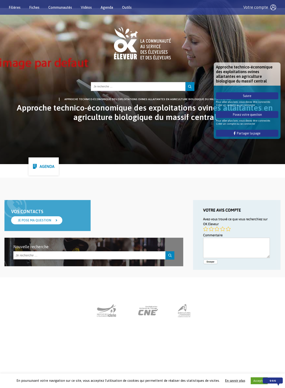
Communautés (60, 7)
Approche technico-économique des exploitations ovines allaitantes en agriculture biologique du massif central (147, 99)
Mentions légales (169, 360)
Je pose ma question (34, 220)
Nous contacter (138, 360)
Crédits (193, 360)
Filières (14, 7)
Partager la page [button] (247, 133)
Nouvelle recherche (31, 246)
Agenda (107, 7)
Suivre (247, 96)
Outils (127, 7)
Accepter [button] (259, 380)
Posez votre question (247, 114)
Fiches (34, 7)
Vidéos (86, 7)
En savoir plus (235, 380)
